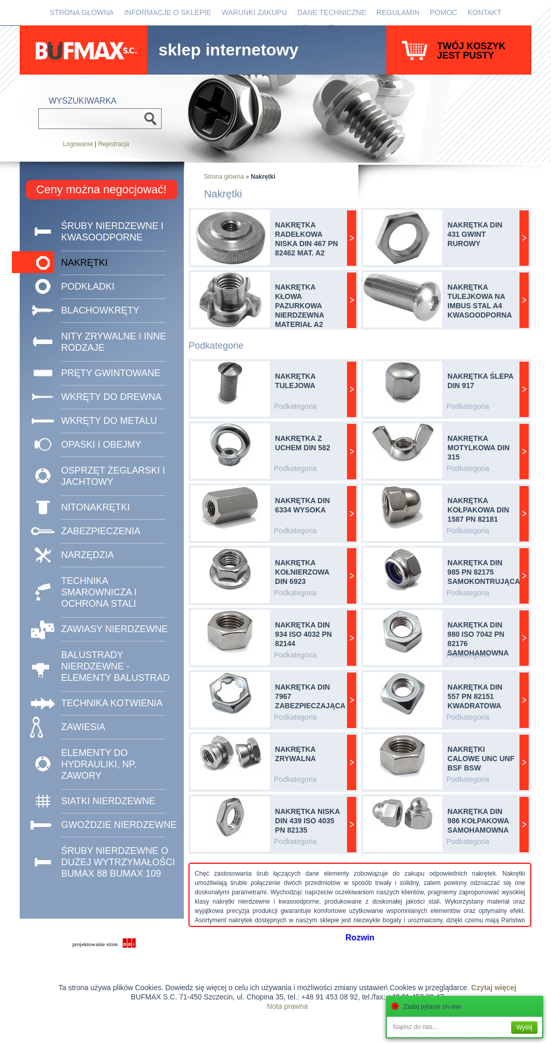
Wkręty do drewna (111, 397)
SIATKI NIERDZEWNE (108, 801)
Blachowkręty (100, 310)
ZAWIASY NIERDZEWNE (114, 629)
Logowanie (78, 144)
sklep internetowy (228, 47)
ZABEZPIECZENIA (100, 531)
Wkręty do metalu (109, 421)
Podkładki (87, 286)
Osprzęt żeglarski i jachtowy (113, 476)
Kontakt (484, 12)
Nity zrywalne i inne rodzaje (113, 342)
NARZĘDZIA (87, 555)
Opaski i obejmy (101, 444)
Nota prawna (287, 1006)
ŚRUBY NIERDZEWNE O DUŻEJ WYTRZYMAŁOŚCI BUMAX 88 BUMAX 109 (118, 862)
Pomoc (443, 12)
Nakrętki (84, 263)
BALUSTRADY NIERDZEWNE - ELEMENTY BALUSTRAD (115, 666)
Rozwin (359, 937)
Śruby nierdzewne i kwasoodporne (112, 231)
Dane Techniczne (331, 12)
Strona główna (82, 12)
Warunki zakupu (254, 12)
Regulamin (397, 12)
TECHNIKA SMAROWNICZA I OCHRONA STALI (99, 592)
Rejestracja (113, 144)
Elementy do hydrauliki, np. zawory (99, 764)
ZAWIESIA (83, 727)
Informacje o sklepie (167, 12)
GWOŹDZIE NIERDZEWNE (119, 825)
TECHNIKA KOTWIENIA (112, 703)
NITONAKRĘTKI (95, 507)
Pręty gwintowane (111, 373)
